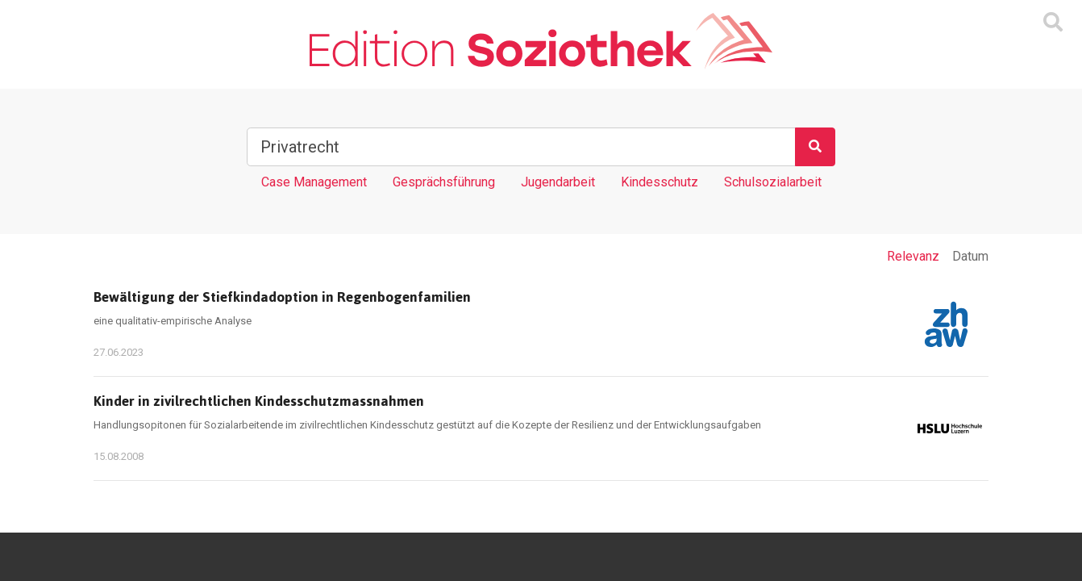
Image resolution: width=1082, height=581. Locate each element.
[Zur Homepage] (541, 41)
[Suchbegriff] (521, 146)
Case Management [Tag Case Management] (314, 182)
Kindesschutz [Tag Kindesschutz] (659, 182)
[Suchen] (815, 146)
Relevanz (913, 256)
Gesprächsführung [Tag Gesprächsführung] (444, 182)
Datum (970, 256)
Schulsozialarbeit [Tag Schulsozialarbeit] (773, 182)
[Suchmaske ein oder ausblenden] (1053, 22)
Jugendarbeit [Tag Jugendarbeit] (558, 182)
